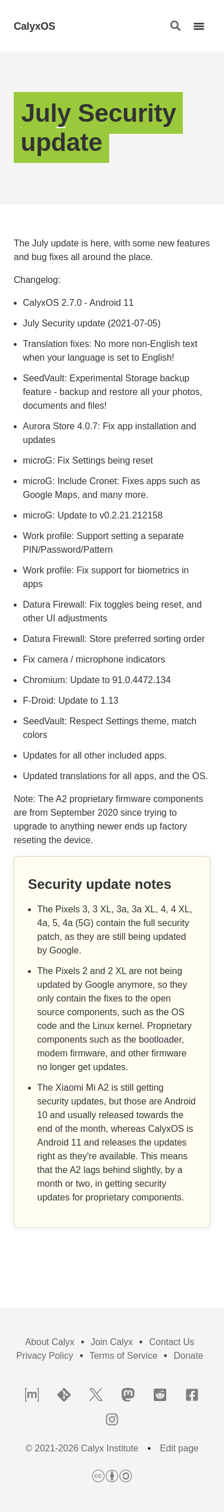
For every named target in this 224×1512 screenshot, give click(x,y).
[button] (175, 26)
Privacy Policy (44, 1356)
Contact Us (171, 1342)
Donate (188, 1356)
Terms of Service (123, 1356)
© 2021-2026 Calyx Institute (82, 1448)
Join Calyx (112, 1342)
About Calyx (49, 1342)
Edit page (179, 1448)
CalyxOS (34, 26)
